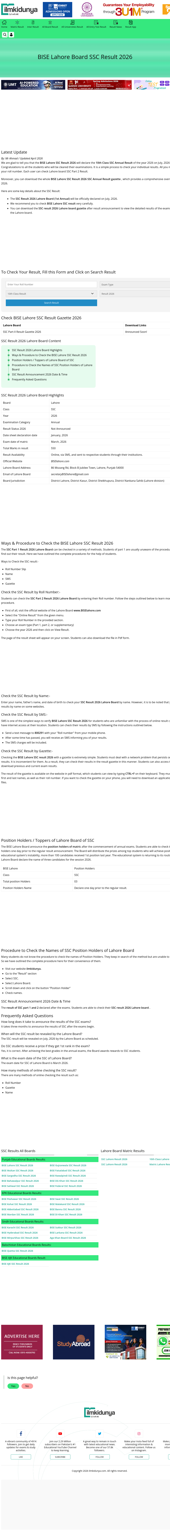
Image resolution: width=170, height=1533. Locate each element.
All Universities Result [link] (72, 24)
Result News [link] (116, 24)
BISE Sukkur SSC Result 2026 (65, 1227)
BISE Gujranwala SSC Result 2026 (68, 1165)
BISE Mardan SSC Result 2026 (18, 1214)
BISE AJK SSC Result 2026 (15, 1263)
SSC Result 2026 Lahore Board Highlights (37, 350)
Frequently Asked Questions (29, 379)
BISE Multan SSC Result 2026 (17, 1170)
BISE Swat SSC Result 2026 (64, 1199)
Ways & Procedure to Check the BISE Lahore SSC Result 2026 (49, 355)
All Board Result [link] (50, 24)
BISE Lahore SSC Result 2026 (17, 1165)
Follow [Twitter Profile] (100, 1457)
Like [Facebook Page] (21, 1457)
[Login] (11, 34)
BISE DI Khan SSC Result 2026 (66, 1214)
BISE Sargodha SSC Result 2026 (19, 1175)
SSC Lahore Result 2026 (114, 1159)
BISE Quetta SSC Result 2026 (17, 1250)
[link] (57, 9)
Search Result (51, 302)
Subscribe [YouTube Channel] (60, 1457)
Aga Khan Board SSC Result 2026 (68, 1237)
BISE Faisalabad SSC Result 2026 (67, 1170)
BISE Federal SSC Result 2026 (66, 1186)
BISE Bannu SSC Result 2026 (65, 1209)
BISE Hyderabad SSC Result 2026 (20, 1232)
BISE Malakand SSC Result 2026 (67, 1204)
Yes (13, 1386)
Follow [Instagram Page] (139, 1457)
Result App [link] (130, 24)
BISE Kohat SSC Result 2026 (17, 1204)
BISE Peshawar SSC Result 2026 (19, 1199)
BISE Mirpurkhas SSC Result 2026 (20, 1237)
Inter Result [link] (33, 24)
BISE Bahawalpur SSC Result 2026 (20, 1180)
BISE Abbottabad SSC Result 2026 (20, 1209)
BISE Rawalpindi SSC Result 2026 (68, 1175)
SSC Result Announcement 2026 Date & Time (39, 374)
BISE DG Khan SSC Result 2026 (66, 1180)
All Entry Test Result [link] (96, 24)
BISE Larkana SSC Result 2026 (66, 1232)
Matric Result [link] (17, 24)
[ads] (22, 1342)
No (27, 1386)
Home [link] (4, 24)
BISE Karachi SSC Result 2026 (18, 1227)
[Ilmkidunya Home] (19, 9)
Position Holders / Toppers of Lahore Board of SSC (43, 360)
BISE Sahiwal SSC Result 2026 (18, 1186)
